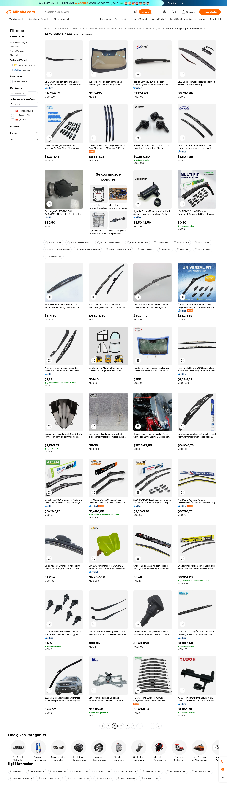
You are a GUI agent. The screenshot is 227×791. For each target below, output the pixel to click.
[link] (223, 761)
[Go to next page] (159, 726)
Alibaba (46, 28)
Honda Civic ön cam (137, 242)
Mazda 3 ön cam (150, 778)
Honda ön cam (53, 242)
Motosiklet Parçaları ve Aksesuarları (105, 28)
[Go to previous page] (102, 726)
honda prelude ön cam (49, 778)
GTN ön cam (161, 242)
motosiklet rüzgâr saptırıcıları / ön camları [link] (185, 28)
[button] (136, 12)
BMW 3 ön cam (145, 249)
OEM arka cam (203, 249)
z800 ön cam (181, 242)
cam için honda (104, 778)
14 (152, 726)
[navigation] (24, 377)
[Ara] (145, 11)
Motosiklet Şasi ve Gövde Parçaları (144, 28)
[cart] (174, 12)
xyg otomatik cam (176, 771)
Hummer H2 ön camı (21, 778)
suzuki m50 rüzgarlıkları (57, 249)
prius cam (165, 249)
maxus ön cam (80, 771)
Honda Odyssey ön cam (79, 242)
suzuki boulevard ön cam (118, 249)
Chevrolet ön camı (126, 771)
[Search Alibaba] (88, 12)
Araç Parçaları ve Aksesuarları (69, 28)
